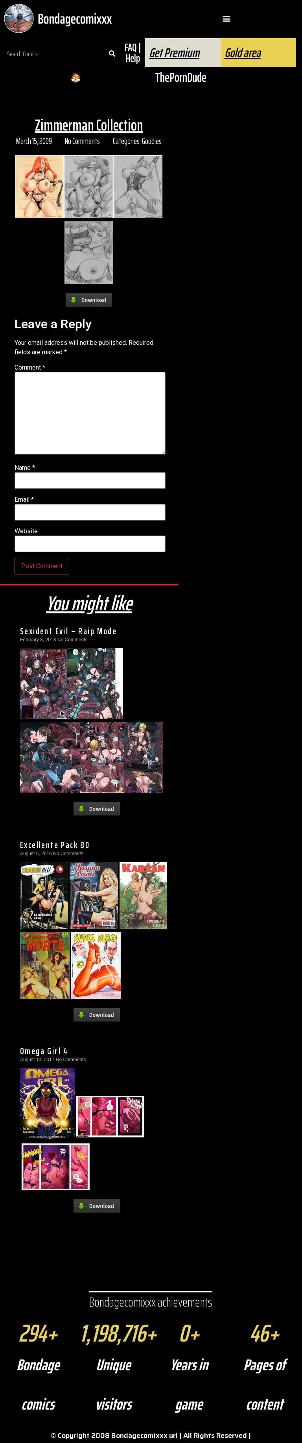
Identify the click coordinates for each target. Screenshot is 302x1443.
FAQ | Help (133, 52)
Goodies (152, 140)
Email (24, 500)
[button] (226, 18)
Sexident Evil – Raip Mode (68, 631)
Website (26, 531)
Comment (30, 367)
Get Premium (174, 53)
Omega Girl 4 (44, 1051)
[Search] (112, 54)
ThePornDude (180, 77)
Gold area (243, 53)
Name (25, 468)
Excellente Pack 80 (55, 845)
